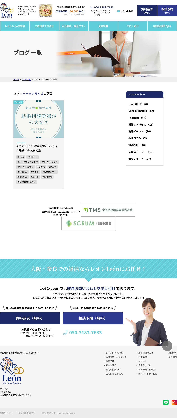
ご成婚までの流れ (44, 26)
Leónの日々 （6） (138, 104)
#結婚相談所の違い (27, 181)
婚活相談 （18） (137, 145)
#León (21, 156)
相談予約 (173, 352)
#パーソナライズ (49, 161)
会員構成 (142, 356)
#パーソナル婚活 (26, 166)
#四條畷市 (22, 171)
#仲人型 (52, 166)
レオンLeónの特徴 (15, 26)
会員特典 (103, 26)
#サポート (32, 156)
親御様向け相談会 (146, 369)
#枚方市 (35, 176)
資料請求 (173, 356)
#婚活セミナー (49, 171)
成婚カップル (144, 365)
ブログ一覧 (26, 79)
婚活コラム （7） (138, 138)
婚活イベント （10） (140, 131)
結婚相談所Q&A (113, 369)
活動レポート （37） (140, 159)
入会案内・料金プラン (74, 26)
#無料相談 (47, 176)
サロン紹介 (133, 26)
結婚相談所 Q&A (162, 26)
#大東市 (35, 171)
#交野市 (41, 166)
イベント (142, 361)
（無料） (147, 10)
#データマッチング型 (28, 161)
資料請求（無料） (30, 318)
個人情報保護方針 (27, 413)
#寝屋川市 (22, 176)
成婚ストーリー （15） (141, 152)
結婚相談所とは (145, 352)
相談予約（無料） (93, 318)
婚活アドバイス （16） (141, 124)
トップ (16, 79)
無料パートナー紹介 (147, 373)
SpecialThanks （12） (141, 111)
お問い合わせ (126, 11)
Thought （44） (138, 117)
